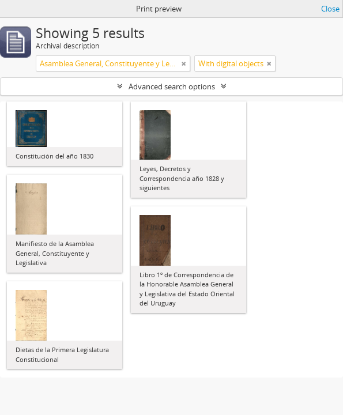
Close (330, 8)
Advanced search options (172, 86)
